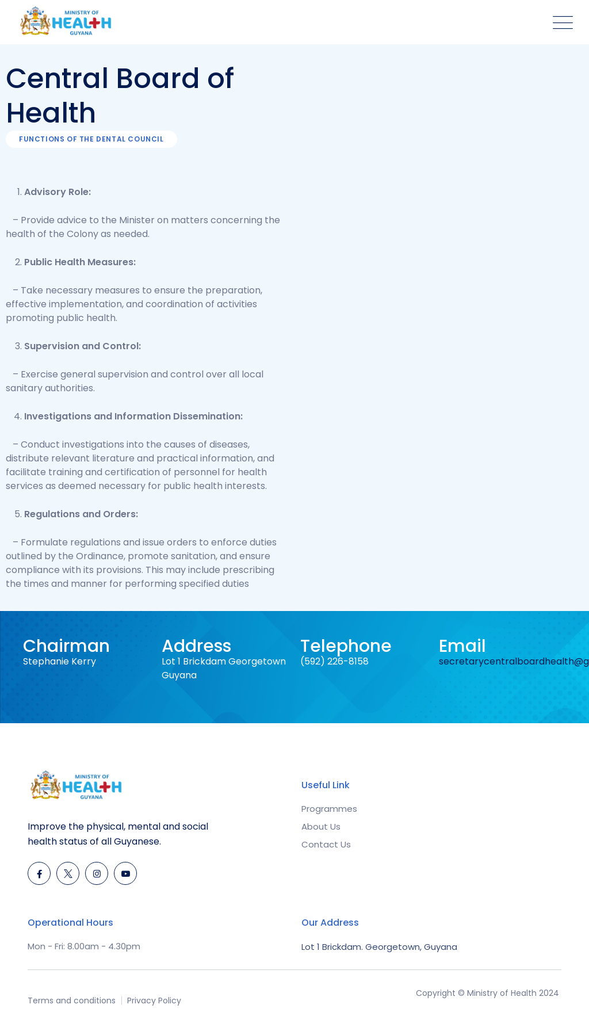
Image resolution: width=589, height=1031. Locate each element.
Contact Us (326, 844)
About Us (321, 826)
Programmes (329, 809)
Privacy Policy (154, 1000)
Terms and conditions (72, 1000)
